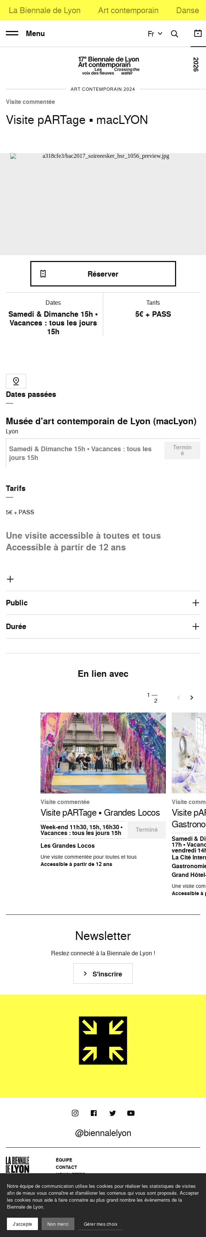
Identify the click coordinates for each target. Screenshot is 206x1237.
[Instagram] (75, 1113)
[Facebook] (94, 1113)
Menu (25, 33)
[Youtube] (131, 1113)
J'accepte (22, 1224)
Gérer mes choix (101, 1224)
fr (156, 33)
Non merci (58, 1224)
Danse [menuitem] (187, 10)
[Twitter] (112, 1113)
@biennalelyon (103, 1133)
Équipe (64, 1160)
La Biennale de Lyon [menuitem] (45, 10)
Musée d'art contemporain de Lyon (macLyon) (101, 421)
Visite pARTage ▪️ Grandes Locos (100, 812)
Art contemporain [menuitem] (128, 10)
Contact (66, 1167)
